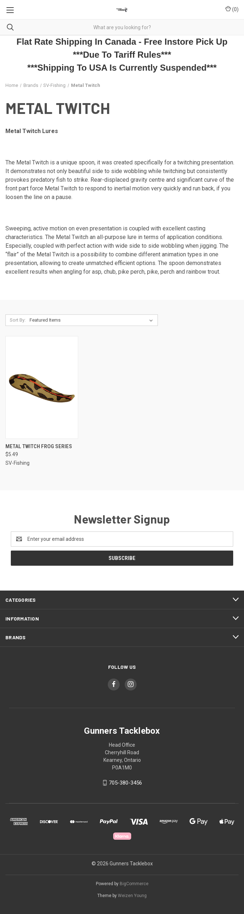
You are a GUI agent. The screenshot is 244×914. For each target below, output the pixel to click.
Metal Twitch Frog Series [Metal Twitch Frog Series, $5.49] (38, 446)
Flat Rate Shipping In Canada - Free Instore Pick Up (122, 42)
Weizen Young (132, 895)
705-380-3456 (125, 783)
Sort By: (18, 320)
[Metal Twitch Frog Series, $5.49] (42, 387)
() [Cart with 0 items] (232, 9)
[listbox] (92, 320)
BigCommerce (134, 883)
